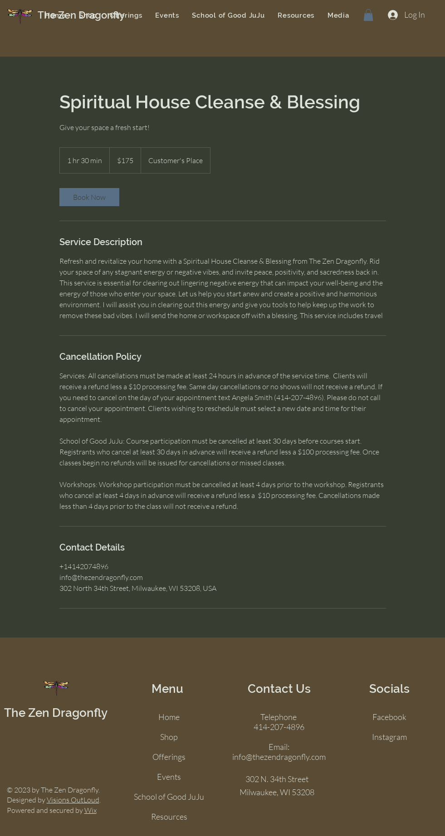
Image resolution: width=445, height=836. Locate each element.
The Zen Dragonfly (56, 713)
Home (169, 717)
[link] (89, 197)
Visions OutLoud (73, 799)
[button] (368, 15)
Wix (90, 810)
